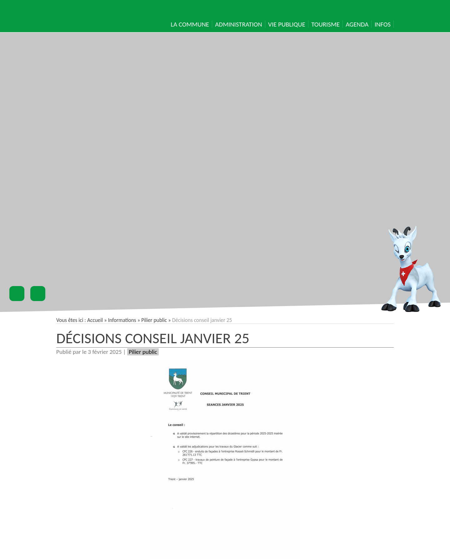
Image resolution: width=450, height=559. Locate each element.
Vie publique (286, 24)
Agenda (357, 24)
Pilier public (154, 320)
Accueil (95, 320)
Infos (383, 24)
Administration (238, 24)
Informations (122, 320)
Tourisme (325, 24)
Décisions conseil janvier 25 (152, 338)
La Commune (190, 24)
